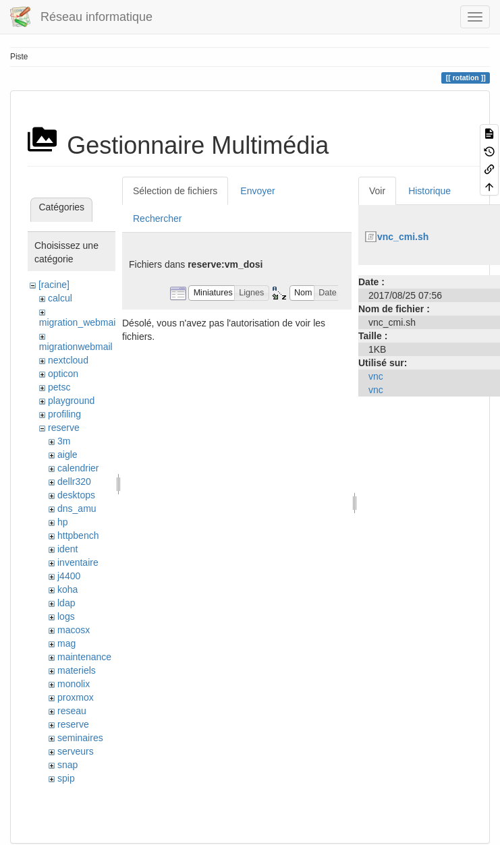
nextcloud (68, 360)
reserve (64, 427)
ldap (66, 603)
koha (67, 589)
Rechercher (157, 218)
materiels (76, 670)
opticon (63, 373)
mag (66, 643)
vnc (375, 376)
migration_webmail (78, 322)
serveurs (75, 751)
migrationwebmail (76, 346)
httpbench (78, 535)
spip (66, 778)
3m (63, 441)
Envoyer (257, 190)
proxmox (75, 697)
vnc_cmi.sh (402, 236)
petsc (59, 387)
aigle (67, 454)
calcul (60, 298)
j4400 (68, 576)
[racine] (54, 284)
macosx (73, 629)
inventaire (78, 562)
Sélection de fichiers (175, 190)
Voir (377, 190)
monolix (73, 683)
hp (62, 522)
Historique (429, 190)
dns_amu (76, 508)
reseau (71, 710)
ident (67, 549)
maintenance (84, 656)
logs (66, 616)
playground (71, 400)
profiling (64, 414)
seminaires (80, 737)
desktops (76, 495)
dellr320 (74, 481)
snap (67, 764)
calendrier (78, 468)
